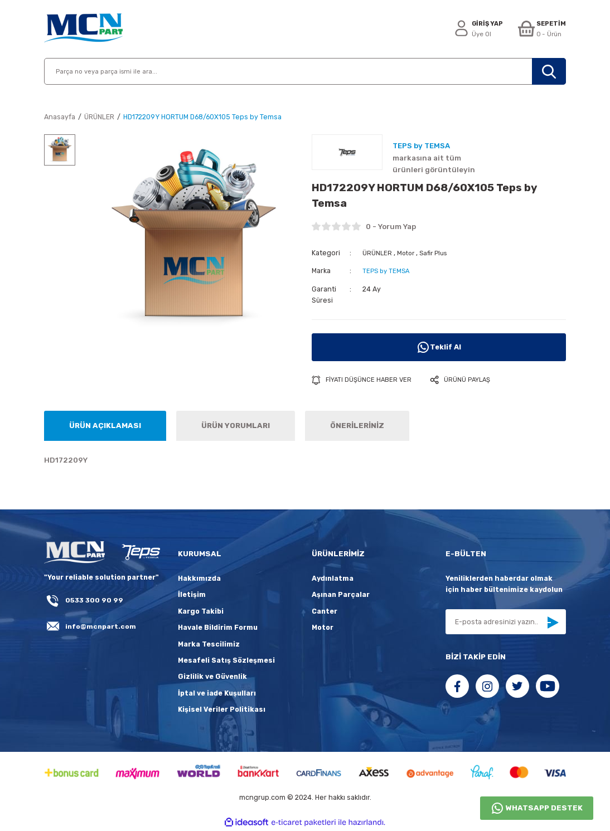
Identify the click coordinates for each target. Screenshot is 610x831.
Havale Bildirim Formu (218, 628)
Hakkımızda (199, 579)
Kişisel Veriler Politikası (221, 710)
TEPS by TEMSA (387, 270)
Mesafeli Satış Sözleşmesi (226, 661)
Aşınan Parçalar (341, 595)
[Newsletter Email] (506, 622)
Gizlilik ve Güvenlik (212, 677)
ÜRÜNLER (377, 253)
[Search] (305, 71)
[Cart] (540, 29)
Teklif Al (438, 347)
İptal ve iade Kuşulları (217, 693)
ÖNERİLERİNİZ (357, 426)
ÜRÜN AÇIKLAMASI (105, 426)
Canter (324, 612)
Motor (407, 253)
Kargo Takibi (201, 612)
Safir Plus (437, 253)
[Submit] (552, 623)
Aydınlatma (333, 579)
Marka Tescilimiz (209, 644)
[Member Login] (473, 29)
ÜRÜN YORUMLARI (235, 426)
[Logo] (83, 29)
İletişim (192, 595)
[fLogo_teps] (140, 553)
